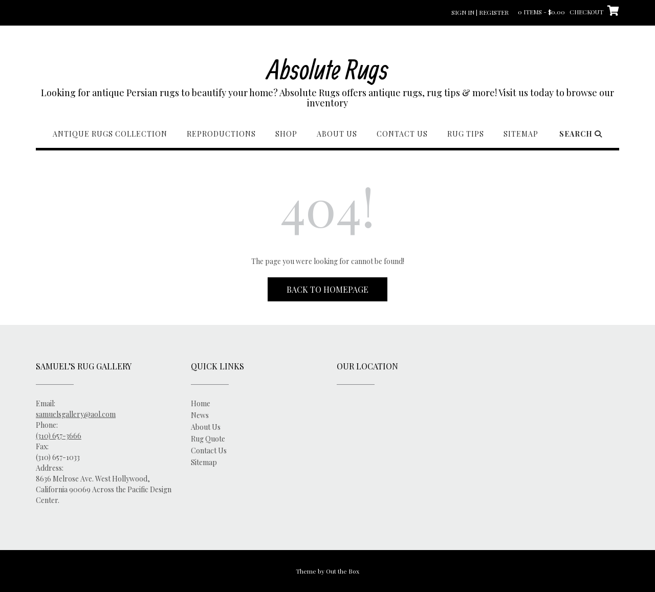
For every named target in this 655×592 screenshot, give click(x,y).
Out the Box (342, 571)
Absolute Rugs (327, 69)
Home (200, 403)
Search (580, 134)
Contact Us (402, 134)
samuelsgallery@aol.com (76, 414)
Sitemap (521, 134)
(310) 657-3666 (58, 436)
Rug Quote (208, 439)
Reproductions (221, 134)
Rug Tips (465, 134)
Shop (286, 134)
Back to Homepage (327, 289)
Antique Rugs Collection (110, 134)
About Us (337, 134)
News (200, 415)
